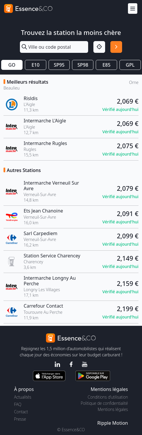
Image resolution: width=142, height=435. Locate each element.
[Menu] (132, 8)
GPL (130, 65)
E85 (106, 65)
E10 (36, 65)
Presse (20, 419)
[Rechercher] (116, 47)
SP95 (59, 65)
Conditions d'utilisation (108, 397)
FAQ (17, 404)
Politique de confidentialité (104, 403)
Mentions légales (113, 409)
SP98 (82, 65)
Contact (21, 411)
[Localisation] (99, 47)
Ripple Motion (112, 423)
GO (11, 65)
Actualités (22, 397)
